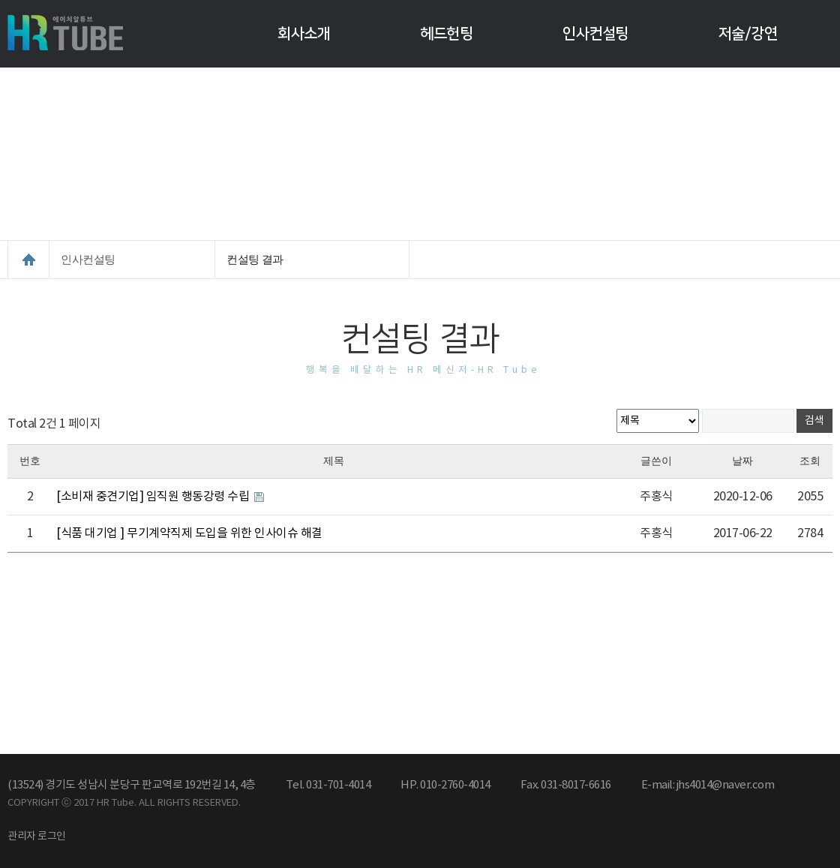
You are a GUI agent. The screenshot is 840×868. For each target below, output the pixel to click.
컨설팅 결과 (255, 260)
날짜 (742, 461)
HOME (28, 259)
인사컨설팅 (595, 34)
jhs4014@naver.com (725, 785)
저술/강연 (748, 34)
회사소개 (304, 34)
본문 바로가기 (0, 0)
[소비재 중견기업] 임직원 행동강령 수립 (154, 496)
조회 (810, 461)
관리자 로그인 (37, 836)
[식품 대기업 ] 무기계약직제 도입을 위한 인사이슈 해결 (189, 533)
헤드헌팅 (446, 34)
